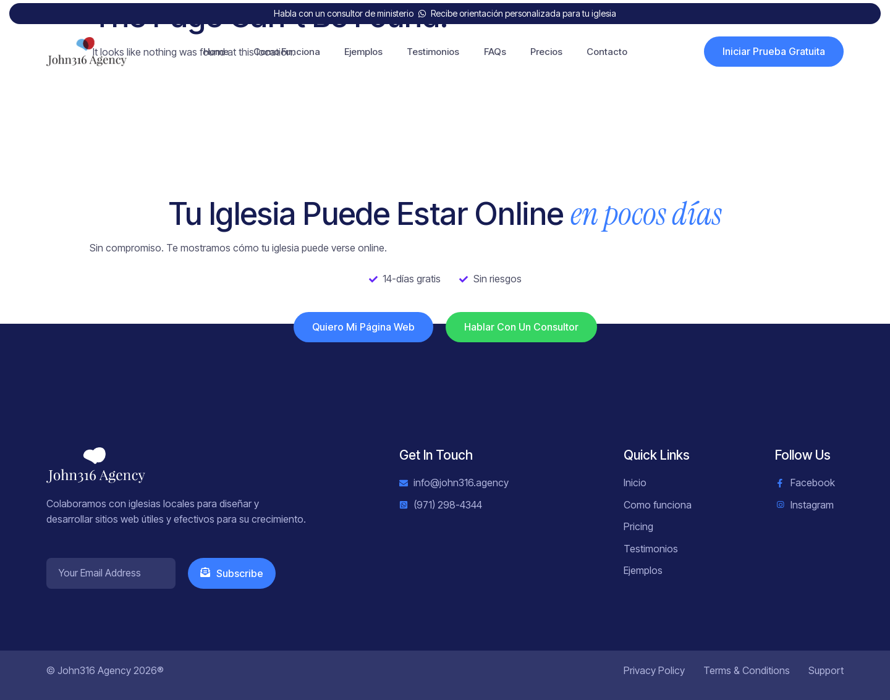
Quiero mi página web (363, 327)
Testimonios (433, 51)
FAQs (495, 51)
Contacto (608, 51)
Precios (547, 51)
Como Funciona (285, 51)
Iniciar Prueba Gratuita (774, 51)
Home (214, 51)
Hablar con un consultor (521, 327)
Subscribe (231, 573)
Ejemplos (363, 51)
